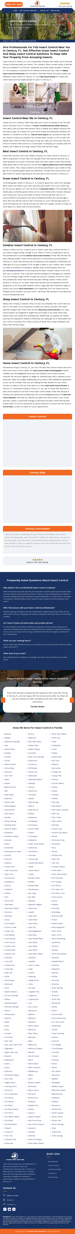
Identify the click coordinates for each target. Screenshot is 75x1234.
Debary (7, 999)
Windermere (57, 1109)
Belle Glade (9, 795)
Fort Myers (9, 1105)
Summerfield (57, 1014)
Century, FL (11, 1204)
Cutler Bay (9, 969)
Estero (7, 1064)
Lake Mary (32, 935)
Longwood (32, 995)
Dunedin (8, 1033)
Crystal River (10, 965)
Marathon (32, 1022)
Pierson (55, 851)
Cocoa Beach (10, 923)
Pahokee (55, 795)
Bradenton (9, 833)
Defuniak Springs (11, 1007)
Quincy (54, 901)
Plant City (56, 859)
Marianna (32, 1030)
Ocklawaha (56, 745)
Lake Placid (32, 942)
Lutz (30, 1003)
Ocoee (54, 749)
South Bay (56, 999)
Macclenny (32, 1011)
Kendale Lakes (34, 878)
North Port (56, 738)
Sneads (55, 992)
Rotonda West (57, 916)
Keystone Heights (35, 904)
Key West (31, 897)
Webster (55, 1079)
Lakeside (31, 961)
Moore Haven (33, 1090)
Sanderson (56, 942)
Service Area (55, 10)
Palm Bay (55, 802)
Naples (31, 1109)
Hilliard (31, 806)
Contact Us (52, 1173)
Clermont (8, 912)
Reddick (55, 904)
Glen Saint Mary (34, 742)
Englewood (9, 1060)
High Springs (33, 802)
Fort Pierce (9, 1113)
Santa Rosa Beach (59, 954)
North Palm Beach (59, 734)
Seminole (55, 980)
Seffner (55, 976)
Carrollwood (9, 878)
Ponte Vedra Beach (59, 874)
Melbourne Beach (35, 1048)
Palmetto (55, 825)
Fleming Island (11, 1086)
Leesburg (32, 976)
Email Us (10, 1200)
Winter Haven (57, 1117)
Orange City (56, 772)
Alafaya (8, 738)
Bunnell (8, 855)
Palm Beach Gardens (60, 810)
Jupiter (31, 874)
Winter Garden (57, 1113)
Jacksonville (33, 859)
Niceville (31, 1132)
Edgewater (9, 1048)
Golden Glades (34, 749)
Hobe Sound (33, 810)
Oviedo (54, 791)
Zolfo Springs (57, 1136)
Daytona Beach (11, 992)
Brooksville (9, 848)
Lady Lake (32, 916)
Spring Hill (56, 1003)
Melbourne (32, 1045)
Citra (6, 897)
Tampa (54, 1030)
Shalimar (55, 984)
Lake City (32, 927)
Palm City (55, 814)
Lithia (30, 984)
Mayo (30, 1041)
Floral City (9, 1090)
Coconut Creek (10, 927)
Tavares (55, 1037)
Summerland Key (59, 1018)
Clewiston (8, 916)
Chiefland (8, 889)
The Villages (56, 1045)
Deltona (8, 1018)
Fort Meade (9, 1102)
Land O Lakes (33, 965)
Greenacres (32, 761)
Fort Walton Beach (12, 1117)
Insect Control (53, 1165)
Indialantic (32, 840)
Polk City (55, 863)
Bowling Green (10, 825)
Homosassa (32, 825)
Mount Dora (33, 1098)
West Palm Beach (59, 1090)
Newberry (32, 1128)
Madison (31, 1014)
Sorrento (55, 995)
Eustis (7, 1067)
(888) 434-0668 (12, 1195)
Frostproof (9, 1132)
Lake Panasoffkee (35, 939)
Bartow (7, 783)
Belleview (8, 798)
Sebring (55, 973)
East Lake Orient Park (13, 1045)
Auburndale (9, 768)
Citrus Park (9, 901)
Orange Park (57, 776)
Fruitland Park (10, 1139)
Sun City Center (58, 1022)
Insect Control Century (27, 41)
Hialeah (31, 798)
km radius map (37, 499)
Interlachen (32, 851)
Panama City (57, 829)
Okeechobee (56, 757)
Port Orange (56, 882)
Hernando (32, 795)
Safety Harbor (57, 923)
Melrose (31, 1052)
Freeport (8, 1128)
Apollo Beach (10, 749)
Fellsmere (8, 1071)
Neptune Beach (34, 1117)
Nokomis (31, 1136)
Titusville (55, 1052)
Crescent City (10, 954)
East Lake (8, 1041)
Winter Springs (58, 1124)
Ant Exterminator (54, 1169)
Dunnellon (9, 1037)
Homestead (32, 821)
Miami (30, 1060)
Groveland (32, 764)
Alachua (8, 734)
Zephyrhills (56, 1132)
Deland (7, 1011)
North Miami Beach (36, 1143)
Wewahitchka (57, 1094)
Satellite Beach (58, 961)
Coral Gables (10, 935)
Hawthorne (32, 791)
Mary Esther (33, 1033)
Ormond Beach (58, 783)
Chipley (7, 893)
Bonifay (8, 817)
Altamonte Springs (12, 742)
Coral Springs (10, 939)
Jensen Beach (33, 870)
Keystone (31, 901)
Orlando (55, 779)
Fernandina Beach (12, 1075)
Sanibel (55, 950)
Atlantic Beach (10, 764)
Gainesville (9, 1143)
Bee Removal (53, 1161)
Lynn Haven (33, 1007)
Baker (7, 779)
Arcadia (8, 757)
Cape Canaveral (11, 870)
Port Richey (56, 886)
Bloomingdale (10, 806)
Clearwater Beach (12, 908)
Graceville (32, 753)
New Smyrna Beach (36, 1124)
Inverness (32, 855)
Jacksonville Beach (35, 863)
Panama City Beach (59, 833)
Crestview (8, 958)
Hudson (31, 833)
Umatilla (55, 1060)
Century (13, 41)
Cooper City (9, 931)
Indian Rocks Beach (36, 844)
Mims (30, 1079)
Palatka (55, 798)
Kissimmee (32, 908)
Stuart (54, 1011)
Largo (30, 969)
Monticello (32, 1086)
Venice (54, 1067)
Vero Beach (56, 1071)
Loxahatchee (33, 999)
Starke (54, 1007)
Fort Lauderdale (11, 1094)
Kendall (31, 882)
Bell (6, 791)
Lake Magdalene (34, 931)
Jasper (31, 867)
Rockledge (56, 912)
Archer (7, 761)
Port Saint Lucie (58, 893)
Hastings (31, 783)
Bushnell (8, 859)
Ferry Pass (9, 1079)
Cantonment (10, 867)
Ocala (54, 742)
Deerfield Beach (11, 1003)
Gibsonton (32, 738)
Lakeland (32, 958)
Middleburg (32, 1071)
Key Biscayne (33, 889)
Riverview (55, 908)
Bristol (7, 844)
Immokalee (32, 836)
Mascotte (31, 1037)
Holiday (31, 814)
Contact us (44, 10)
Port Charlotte (57, 878)
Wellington (56, 1083)
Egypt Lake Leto (11, 1052)
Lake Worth (32, 950)
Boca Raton (9, 814)
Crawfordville (10, 950)
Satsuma (55, 965)
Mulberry (31, 1102)
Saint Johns (56, 935)
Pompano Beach (58, 867)
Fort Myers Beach (11, 1109)
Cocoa (7, 920)
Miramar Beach (34, 1083)
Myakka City (33, 1105)
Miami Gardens (34, 1067)
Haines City (32, 772)
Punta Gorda (57, 897)
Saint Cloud (56, 931)
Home (15, 10)
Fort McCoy (9, 1098)
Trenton (55, 1056)
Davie (7, 988)
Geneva (31, 734)
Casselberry (9, 882)
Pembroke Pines (58, 840)
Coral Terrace (10, 942)
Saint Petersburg (58, 939)
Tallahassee (56, 1026)
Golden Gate (33, 745)
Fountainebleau (11, 1124)
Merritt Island (33, 1056)
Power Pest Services (36, 1231)
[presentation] (3, 700)
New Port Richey (34, 1120)
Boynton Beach (11, 829)
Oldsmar (55, 764)
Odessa (54, 753)
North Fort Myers (35, 1139)
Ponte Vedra (56, 870)
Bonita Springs (10, 821)
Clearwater (9, 904)
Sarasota (55, 958)
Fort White (9, 1120)
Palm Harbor (57, 821)
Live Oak (31, 988)
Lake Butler (33, 923)
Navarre (31, 1113)
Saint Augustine (58, 927)
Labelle (31, 912)
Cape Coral (9, 874)
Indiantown (32, 848)
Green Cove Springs (36, 757)
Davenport (9, 984)
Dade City (8, 973)
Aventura (8, 772)
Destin (7, 1022)
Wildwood (56, 1098)
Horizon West (33, 829)
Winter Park (56, 1120)
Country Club (10, 946)
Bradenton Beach (12, 836)
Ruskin (54, 920)
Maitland (31, 1018)
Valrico (54, 1064)
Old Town (55, 761)
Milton (30, 1075)
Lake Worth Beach (35, 954)
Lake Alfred (32, 920)
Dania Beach (10, 980)
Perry (54, 848)
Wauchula (56, 1075)
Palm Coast (56, 817)
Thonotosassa (57, 1048)
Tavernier (55, 1041)
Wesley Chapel (57, 1086)
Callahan (8, 863)
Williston (55, 1102)
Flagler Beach (10, 1083)
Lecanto (31, 973)
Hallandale (32, 776)
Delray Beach (10, 1014)
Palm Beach (56, 806)
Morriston (32, 1094)
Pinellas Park (57, 855)
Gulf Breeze (32, 768)
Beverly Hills (9, 802)
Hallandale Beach (35, 779)
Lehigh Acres (33, 980)
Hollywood (32, 817)
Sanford (55, 946)
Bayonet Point (10, 787)
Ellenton (8, 1056)
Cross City (8, 961)
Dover (7, 1030)
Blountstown (10, 810)
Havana (31, 787)
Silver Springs (57, 988)
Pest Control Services (28, 10)
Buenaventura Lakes (13, 851)
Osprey (54, 787)
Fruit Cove (9, 1136)
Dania (7, 976)
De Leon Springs (11, 995)
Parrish (54, 836)
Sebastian (56, 969)
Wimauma (56, 1105)
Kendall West (33, 886)
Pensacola (56, 844)
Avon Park (9, 776)
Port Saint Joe (57, 889)
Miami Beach (33, 1064)
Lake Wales (32, 946)
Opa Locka (56, 768)
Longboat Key (33, 992)
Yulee (54, 1128)
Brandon (8, 840)
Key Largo (32, 893)
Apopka (8, 753)
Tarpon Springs (58, 1033)
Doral (7, 1026)
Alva (6, 745)
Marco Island (33, 1026)
